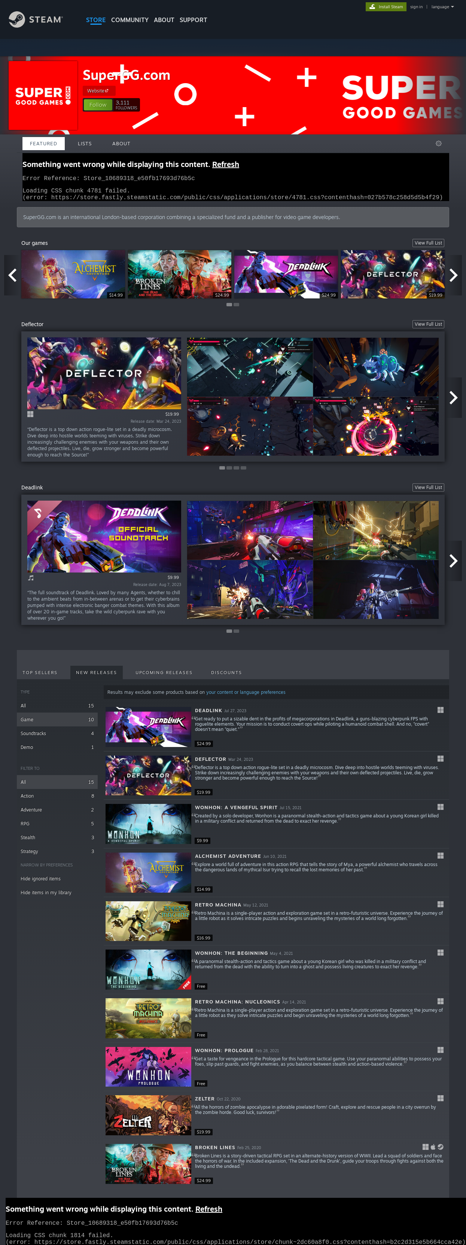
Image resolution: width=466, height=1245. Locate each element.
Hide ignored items (41, 883)
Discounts (226, 677)
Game (57, 724)
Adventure (57, 814)
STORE (96, 20)
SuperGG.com (126, 74)
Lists (85, 143)
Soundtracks (57, 738)
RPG (57, 828)
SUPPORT (193, 20)
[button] (98, 105)
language (440, 6)
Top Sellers (40, 677)
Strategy (57, 856)
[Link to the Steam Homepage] (41, 25)
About (164, 20)
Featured (43, 143)
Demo (57, 751)
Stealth (57, 842)
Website (98, 91)
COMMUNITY (130, 20)
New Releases (96, 677)
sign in (416, 6)
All (57, 710)
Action (57, 800)
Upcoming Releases (164, 677)
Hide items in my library (46, 897)
